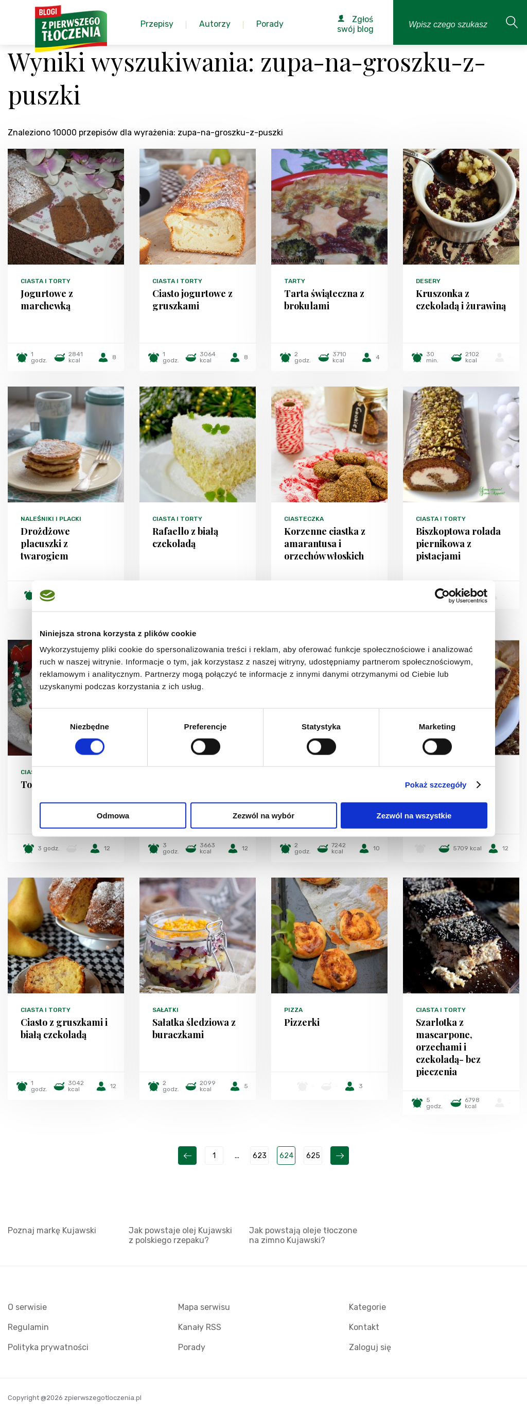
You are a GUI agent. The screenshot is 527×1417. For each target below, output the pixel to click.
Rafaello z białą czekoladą (185, 537)
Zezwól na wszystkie (414, 815)
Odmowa (113, 815)
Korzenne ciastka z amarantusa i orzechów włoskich (324, 543)
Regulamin (28, 1327)
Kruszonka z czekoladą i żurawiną (461, 299)
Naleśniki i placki (51, 518)
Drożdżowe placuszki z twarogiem (45, 543)
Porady (191, 1347)
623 (260, 1155)
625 (313, 1155)
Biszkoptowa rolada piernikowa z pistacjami (458, 543)
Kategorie (367, 1307)
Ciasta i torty (46, 281)
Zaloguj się (370, 1347)
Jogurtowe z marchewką (47, 299)
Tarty (294, 281)
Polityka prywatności (48, 1347)
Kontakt (364, 1327)
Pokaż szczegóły (436, 784)
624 (286, 1155)
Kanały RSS (199, 1327)
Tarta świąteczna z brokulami (324, 299)
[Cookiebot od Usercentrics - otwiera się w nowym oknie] (442, 595)
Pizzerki (302, 1022)
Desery (428, 281)
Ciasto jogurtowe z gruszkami (192, 299)
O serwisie (27, 1307)
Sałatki (165, 1009)
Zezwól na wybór (263, 815)
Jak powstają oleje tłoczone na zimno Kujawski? (303, 1235)
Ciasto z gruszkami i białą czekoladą (64, 1028)
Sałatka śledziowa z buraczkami (194, 1028)
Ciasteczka (304, 518)
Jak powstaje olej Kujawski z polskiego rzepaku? (180, 1235)
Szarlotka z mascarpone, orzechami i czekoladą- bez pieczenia (448, 1047)
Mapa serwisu (204, 1307)
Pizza (293, 1009)
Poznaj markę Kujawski (52, 1230)
